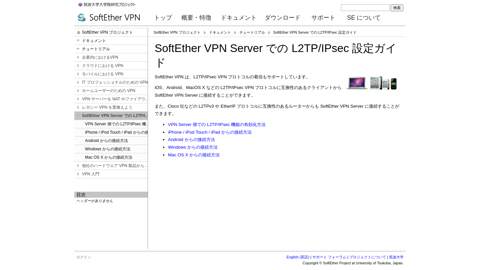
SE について (364, 17)
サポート (323, 17)
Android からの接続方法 (191, 139)
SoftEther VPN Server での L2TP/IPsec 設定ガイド (315, 32)
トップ (163, 17)
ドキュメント (239, 17)
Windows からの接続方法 (193, 147)
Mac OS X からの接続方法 (194, 154)
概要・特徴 (196, 17)
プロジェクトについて (367, 257)
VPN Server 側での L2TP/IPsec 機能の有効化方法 (217, 124)
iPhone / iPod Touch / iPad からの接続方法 (210, 132)
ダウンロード (283, 17)
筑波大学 (396, 257)
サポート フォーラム (329, 257)
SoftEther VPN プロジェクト (177, 32)
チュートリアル (252, 32)
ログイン (83, 257)
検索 (397, 8)
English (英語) (298, 257)
